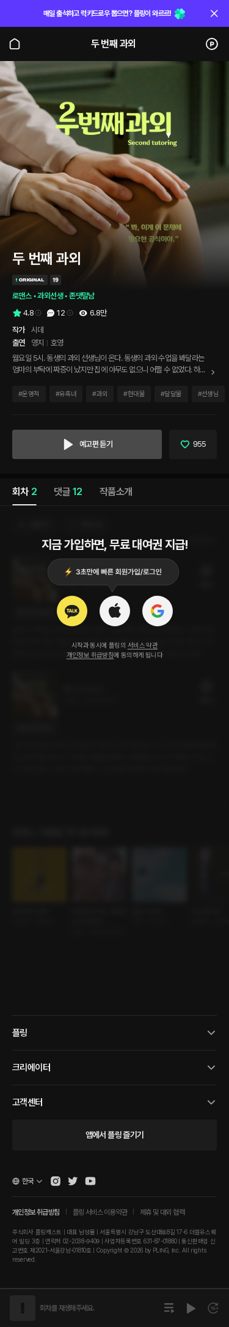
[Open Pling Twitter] (73, 1181)
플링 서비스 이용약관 (100, 1212)
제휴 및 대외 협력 (162, 1212)
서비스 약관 (143, 645)
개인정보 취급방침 (90, 655)
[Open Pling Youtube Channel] (90, 1181)
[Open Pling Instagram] (55, 1181)
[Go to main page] (14, 44)
